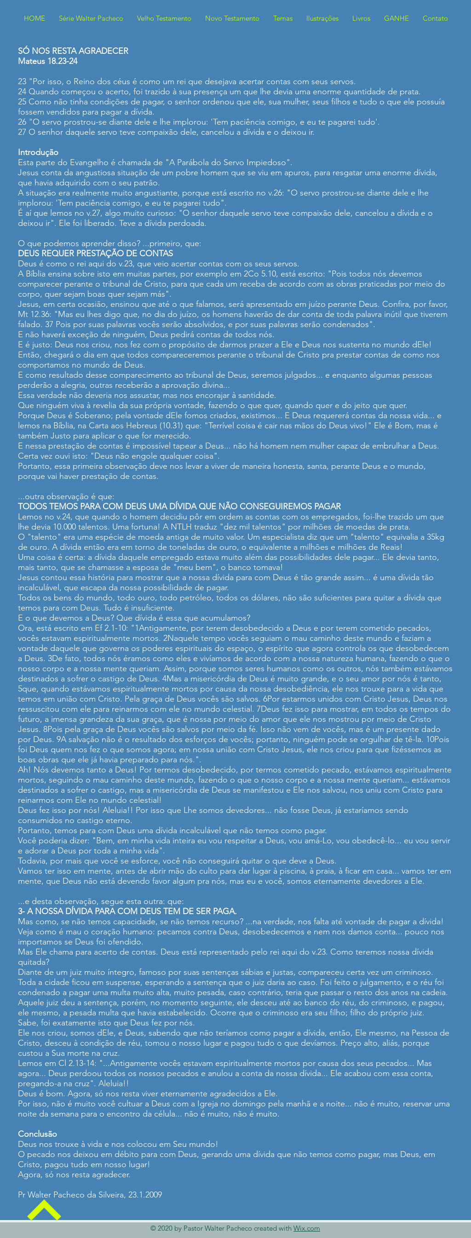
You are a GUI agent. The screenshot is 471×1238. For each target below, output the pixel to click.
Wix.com (306, 1228)
